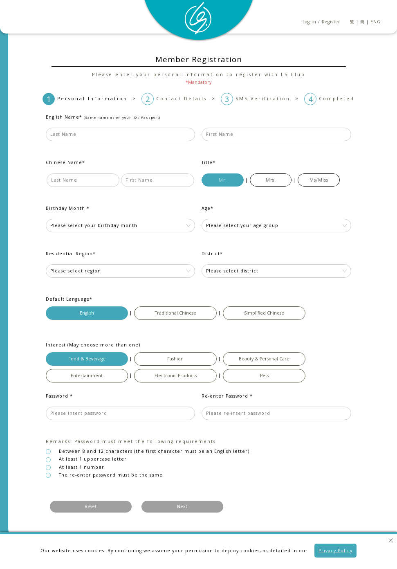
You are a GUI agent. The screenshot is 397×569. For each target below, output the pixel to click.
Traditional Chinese (175, 313)
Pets (264, 375)
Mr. (223, 180)
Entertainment (87, 375)
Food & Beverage (86, 359)
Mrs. (271, 180)
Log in (309, 22)
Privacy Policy (335, 550)
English (87, 313)
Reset (90, 506)
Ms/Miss (319, 180)
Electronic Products (176, 375)
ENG (375, 22)
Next (182, 506)
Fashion (175, 359)
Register (331, 22)
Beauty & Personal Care (264, 359)
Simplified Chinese (264, 313)
